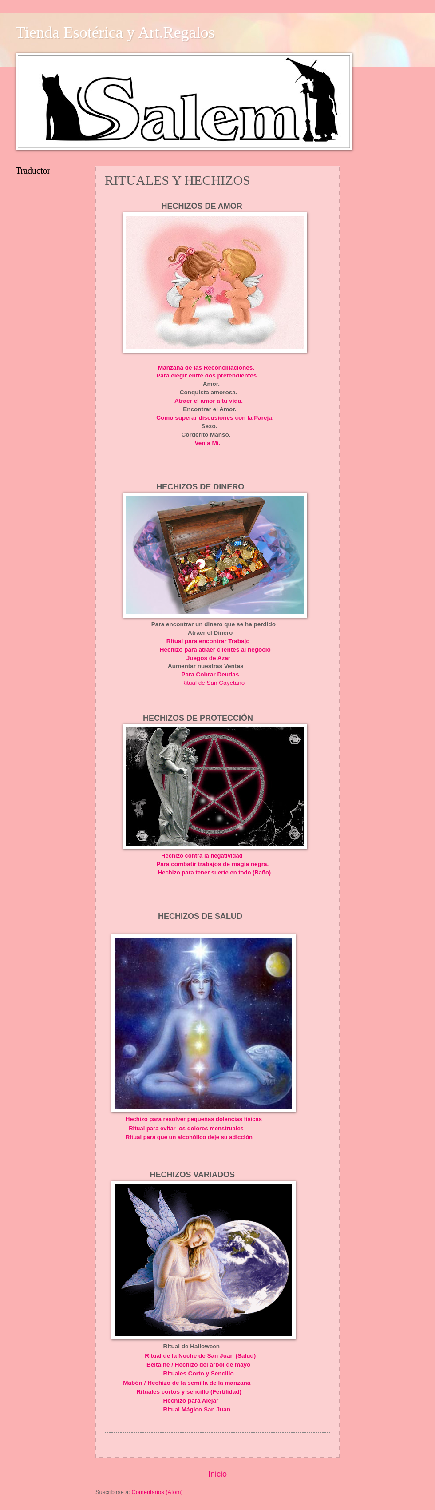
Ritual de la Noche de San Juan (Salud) (200, 1355)
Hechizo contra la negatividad (202, 855)
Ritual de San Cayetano (213, 683)
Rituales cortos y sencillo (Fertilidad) (188, 1391)
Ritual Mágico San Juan (196, 1409)
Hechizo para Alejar (191, 1400)
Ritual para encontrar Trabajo (208, 641)
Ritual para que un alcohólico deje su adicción (188, 1137)
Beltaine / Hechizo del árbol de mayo (198, 1364)
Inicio (217, 1474)
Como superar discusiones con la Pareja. (213, 417)
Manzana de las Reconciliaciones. (206, 367)
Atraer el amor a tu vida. (208, 400)
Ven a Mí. (208, 443)
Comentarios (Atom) (157, 1492)
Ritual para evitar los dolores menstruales (185, 1128)
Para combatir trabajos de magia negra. (212, 864)
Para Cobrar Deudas (210, 674)
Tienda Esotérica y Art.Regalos (115, 32)
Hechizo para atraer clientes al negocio (215, 649)
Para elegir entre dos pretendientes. (207, 375)
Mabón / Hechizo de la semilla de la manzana (186, 1382)
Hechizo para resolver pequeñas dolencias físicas (194, 1119)
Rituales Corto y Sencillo (197, 1373)
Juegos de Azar (205, 658)
